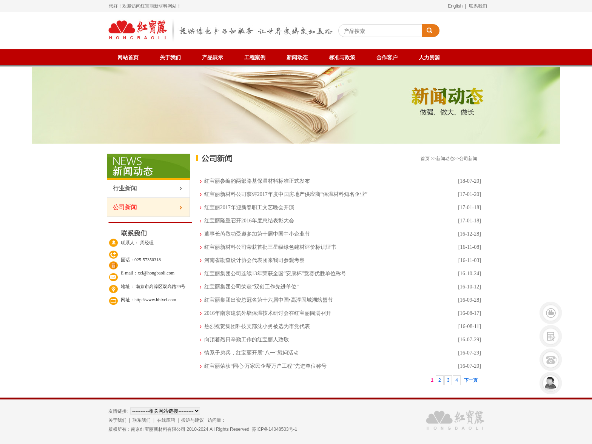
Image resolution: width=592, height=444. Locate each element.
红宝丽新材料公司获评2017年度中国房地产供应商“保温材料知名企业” (285, 194)
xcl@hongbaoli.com (156, 273)
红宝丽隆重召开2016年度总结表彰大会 (249, 221)
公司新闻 (122, 207)
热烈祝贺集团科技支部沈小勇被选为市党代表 (257, 326)
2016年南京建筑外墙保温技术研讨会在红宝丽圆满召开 (267, 313)
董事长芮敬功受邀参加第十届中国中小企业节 (257, 234)
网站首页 (128, 57)
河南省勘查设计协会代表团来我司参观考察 (254, 260)
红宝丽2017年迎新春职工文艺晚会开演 (249, 207)
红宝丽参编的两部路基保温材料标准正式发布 (257, 181)
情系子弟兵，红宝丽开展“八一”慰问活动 (251, 353)
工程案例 (254, 57)
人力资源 (429, 57)
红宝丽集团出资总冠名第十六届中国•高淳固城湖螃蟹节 (268, 300)
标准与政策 (342, 57)
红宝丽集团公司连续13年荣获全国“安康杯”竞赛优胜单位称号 (275, 273)
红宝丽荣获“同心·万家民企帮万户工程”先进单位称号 (265, 366)
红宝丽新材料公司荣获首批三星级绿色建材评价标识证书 (270, 247)
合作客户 (387, 57)
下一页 (471, 380)
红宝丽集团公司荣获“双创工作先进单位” (251, 287)
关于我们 (170, 57)
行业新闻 (122, 188)
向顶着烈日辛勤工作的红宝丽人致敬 (246, 339)
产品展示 (212, 57)
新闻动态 (297, 57)
